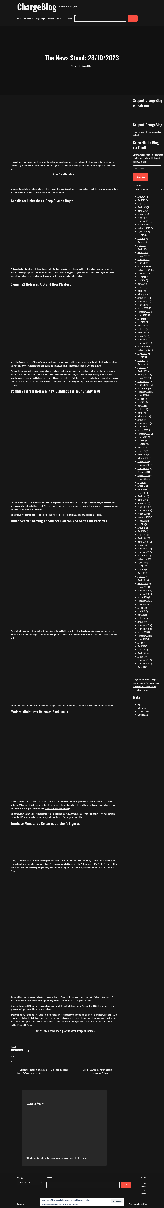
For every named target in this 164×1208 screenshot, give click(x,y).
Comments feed (143, 711)
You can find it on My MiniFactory (57, 808)
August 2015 (142, 639)
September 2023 (144, 311)
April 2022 (142, 367)
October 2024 (143, 266)
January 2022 (143, 377)
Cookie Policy (75, 1204)
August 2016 (142, 604)
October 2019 (143, 471)
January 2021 (142, 419)
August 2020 (142, 437)
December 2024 (144, 259)
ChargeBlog (36, 6)
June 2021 (141, 402)
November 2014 (143, 663)
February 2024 (143, 294)
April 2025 (142, 245)
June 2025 (141, 238)
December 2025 (144, 217)
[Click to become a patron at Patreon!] (64, 183)
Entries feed (142, 707)
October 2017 (142, 555)
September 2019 (144, 475)
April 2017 (141, 576)
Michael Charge (150, 679)
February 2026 (143, 210)
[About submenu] (62, 18)
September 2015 (144, 635)
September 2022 (144, 349)
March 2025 (142, 248)
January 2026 (143, 214)
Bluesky (143, 1193)
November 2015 (143, 628)
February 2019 (143, 499)
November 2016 (143, 593)
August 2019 (142, 478)
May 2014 (141, 666)
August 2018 (142, 520)
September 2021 (144, 391)
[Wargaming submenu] (44, 18)
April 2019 (141, 492)
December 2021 (143, 381)
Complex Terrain (17, 502)
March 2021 (142, 412)
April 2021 (141, 409)
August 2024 (142, 273)
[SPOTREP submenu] (32, 18)
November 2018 (143, 510)
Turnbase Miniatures (23, 860)
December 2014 (143, 660)
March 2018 (142, 538)
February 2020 (143, 458)
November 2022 (144, 343)
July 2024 (141, 276)
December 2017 (143, 548)
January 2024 (143, 297)
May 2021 (141, 405)
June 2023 (141, 322)
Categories (137, 185)
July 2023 (141, 318)
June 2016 (141, 611)
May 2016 (141, 614)
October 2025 (143, 224)
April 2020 (142, 451)
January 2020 (143, 461)
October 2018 (143, 513)
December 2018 (143, 506)
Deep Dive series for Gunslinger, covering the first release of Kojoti (61, 268)
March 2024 (142, 290)
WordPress (144, 1204)
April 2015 (141, 649)
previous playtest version (45, 374)
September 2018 (144, 517)
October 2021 (143, 388)
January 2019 (142, 503)
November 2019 (143, 468)
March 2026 (142, 207)
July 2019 (141, 482)
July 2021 (141, 398)
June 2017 (141, 569)
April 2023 (142, 329)
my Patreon (62, 997)
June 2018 (141, 527)
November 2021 (143, 384)
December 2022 (144, 339)
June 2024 (141, 280)
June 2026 (141, 196)
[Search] (133, 18)
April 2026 (142, 203)
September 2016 (144, 600)
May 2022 (141, 363)
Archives (20, 1177)
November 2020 (144, 426)
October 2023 (143, 308)
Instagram (144, 1190)
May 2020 (141, 447)
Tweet (27, 1050)
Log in (140, 704)
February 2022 (143, 374)
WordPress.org (143, 714)
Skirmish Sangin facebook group (45, 362)
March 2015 (142, 653)
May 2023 (141, 325)
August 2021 (142, 395)
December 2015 (143, 625)
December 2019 (143, 464)
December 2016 (143, 590)
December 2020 (144, 423)
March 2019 (142, 496)
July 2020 (141, 440)
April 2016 (141, 618)
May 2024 (141, 283)
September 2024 (144, 269)
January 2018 (142, 545)
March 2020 (142, 454)
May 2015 (141, 646)
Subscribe (141, 176)
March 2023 (142, 332)
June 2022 (141, 360)
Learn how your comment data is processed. (72, 1158)
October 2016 (143, 597)
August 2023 (142, 315)
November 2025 (144, 221)
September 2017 (144, 559)
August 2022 (142, 353)
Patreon (61, 192)
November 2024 (144, 262)
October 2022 (143, 346)
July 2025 (141, 235)
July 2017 (141, 565)
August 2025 (142, 231)
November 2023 (144, 304)
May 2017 (141, 572)
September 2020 (144, 433)
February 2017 (143, 583)
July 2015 (141, 642)
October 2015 (143, 632)
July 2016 (141, 607)
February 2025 (143, 252)
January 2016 (142, 621)
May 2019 (141, 489)
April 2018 (141, 534)
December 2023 (144, 301)
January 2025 (143, 255)
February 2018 (143, 541)
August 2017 (142, 562)
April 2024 (142, 287)
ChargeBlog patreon (66, 189)
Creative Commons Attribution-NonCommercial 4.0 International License (146, 686)
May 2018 (141, 531)
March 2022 (142, 370)
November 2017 (143, 552)
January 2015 (142, 656)
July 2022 (141, 356)
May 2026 (141, 200)
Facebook (143, 1186)
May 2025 (141, 242)
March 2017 (142, 579)
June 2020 (141, 444)
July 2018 (141, 524)
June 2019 (141, 485)
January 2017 (142, 586)
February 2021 (143, 416)
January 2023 (143, 336)
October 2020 (143, 430)
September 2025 (144, 228)
